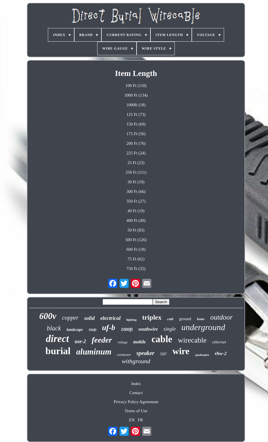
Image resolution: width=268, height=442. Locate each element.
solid (89, 318)
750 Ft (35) (136, 268)
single (169, 329)
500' (163, 354)
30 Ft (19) (135, 182)
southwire (148, 329)
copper (70, 317)
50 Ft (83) (135, 230)
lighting (131, 319)
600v (47, 316)
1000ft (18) (136, 105)
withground (136, 361)
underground (203, 327)
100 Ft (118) (136, 85)
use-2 (80, 341)
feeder (102, 339)
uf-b (108, 327)
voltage (122, 342)
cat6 (170, 319)
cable (162, 339)
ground (185, 318)
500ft (92, 330)
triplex (151, 317)
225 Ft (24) (136, 153)
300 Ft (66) (136, 191)
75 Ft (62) (135, 259)
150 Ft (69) (136, 124)
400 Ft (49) (136, 220)
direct (57, 338)
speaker (145, 353)
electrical (110, 318)
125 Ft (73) (136, 114)
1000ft (127, 329)
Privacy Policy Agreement (136, 402)
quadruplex (202, 354)
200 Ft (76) (136, 143)
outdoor (221, 317)
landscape (75, 330)
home (201, 319)
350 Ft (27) (136, 201)
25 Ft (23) (135, 162)
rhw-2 (221, 353)
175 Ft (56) (136, 133)
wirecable (192, 340)
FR (140, 420)
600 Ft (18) (136, 249)
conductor (124, 354)
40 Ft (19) (135, 211)
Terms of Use (136, 411)
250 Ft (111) (136, 172)
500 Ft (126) (135, 239)
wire (181, 351)
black (54, 328)
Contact (136, 392)
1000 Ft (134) (136, 95)
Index (136, 383)
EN (132, 420)
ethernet (219, 342)
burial (58, 351)
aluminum (93, 351)
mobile (139, 341)
